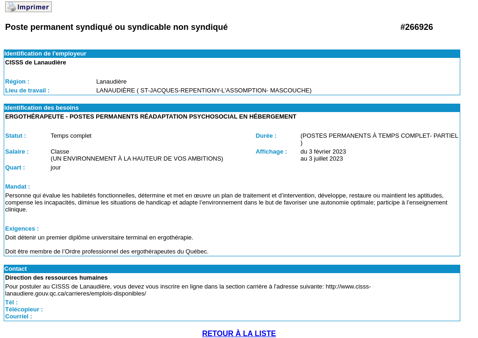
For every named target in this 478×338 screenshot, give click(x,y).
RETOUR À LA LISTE (239, 334)
